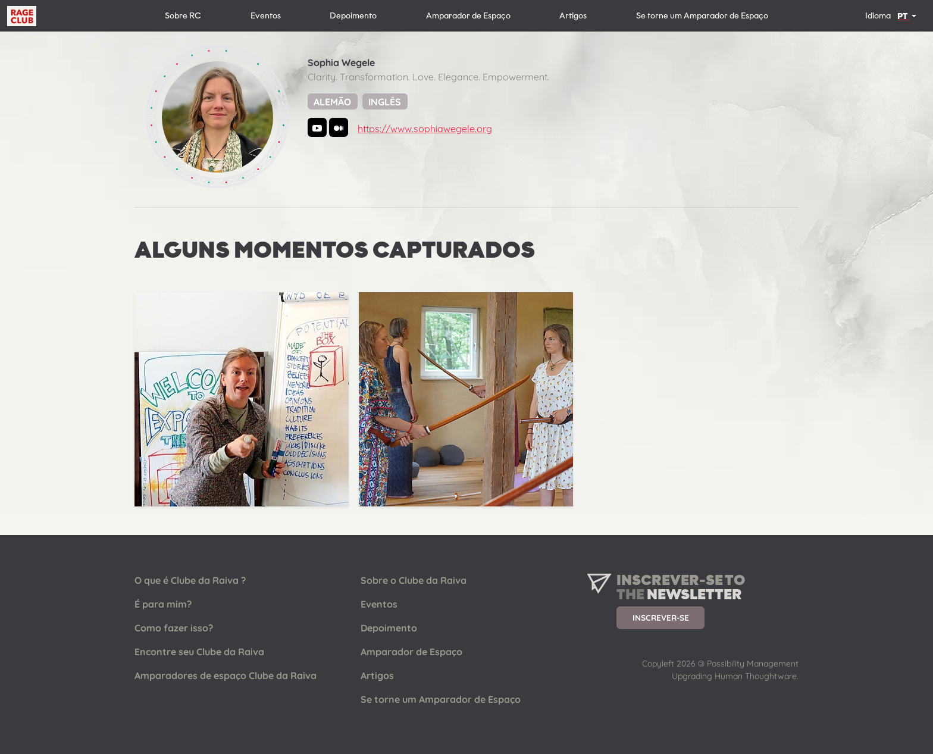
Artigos (573, 16)
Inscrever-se (661, 617)
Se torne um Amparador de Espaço (702, 16)
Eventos (266, 16)
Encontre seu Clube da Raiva (199, 652)
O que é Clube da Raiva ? (190, 580)
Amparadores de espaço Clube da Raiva (225, 675)
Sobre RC (183, 16)
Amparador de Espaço (468, 16)
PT (903, 16)
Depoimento (353, 16)
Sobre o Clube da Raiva (414, 580)
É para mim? (163, 604)
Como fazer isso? (173, 628)
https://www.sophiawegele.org (425, 128)
